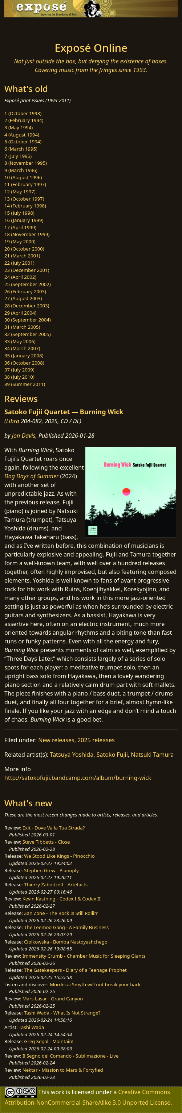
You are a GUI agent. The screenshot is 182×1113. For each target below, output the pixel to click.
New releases (56, 740)
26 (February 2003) (25, 291)
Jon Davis (24, 436)
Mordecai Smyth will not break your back (95, 984)
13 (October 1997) (24, 199)
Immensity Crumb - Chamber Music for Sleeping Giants (84, 956)
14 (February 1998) (25, 205)
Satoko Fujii (112, 755)
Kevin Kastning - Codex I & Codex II (62, 898)
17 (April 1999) (20, 227)
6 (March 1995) (20, 149)
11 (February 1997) (25, 184)
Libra (12, 421)
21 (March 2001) (22, 255)
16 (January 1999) (23, 220)
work (57, 1092)
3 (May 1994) (18, 127)
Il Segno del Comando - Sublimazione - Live (71, 1056)
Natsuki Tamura (152, 755)
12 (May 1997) (20, 191)
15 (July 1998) (19, 213)
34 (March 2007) (22, 348)
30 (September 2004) (27, 319)
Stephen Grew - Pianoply (51, 870)
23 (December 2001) (26, 270)
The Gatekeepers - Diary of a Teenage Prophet (75, 970)
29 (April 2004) (20, 313)
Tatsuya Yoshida (72, 755)
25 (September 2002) (27, 284)
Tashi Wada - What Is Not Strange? (62, 1012)
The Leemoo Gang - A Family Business (66, 927)
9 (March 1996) (20, 170)
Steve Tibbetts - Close (46, 842)
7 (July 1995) (18, 156)
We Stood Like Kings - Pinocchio (59, 856)
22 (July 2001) (19, 263)
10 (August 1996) (23, 177)
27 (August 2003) (23, 298)
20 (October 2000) (24, 248)
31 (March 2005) (22, 327)
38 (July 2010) (19, 377)
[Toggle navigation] (23, 27)
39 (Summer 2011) (24, 384)
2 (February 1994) (23, 120)
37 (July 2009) (19, 369)
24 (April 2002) (20, 277)
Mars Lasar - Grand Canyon (53, 998)
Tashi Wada (31, 1027)
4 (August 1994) (21, 134)
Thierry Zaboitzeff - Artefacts (56, 884)
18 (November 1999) (27, 234)
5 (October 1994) (22, 141)
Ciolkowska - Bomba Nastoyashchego (65, 941)
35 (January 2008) (23, 355)
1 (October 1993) (22, 113)
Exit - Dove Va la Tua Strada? (54, 827)
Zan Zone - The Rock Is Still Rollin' (61, 913)
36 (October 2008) (24, 363)
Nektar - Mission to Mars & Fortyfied (63, 1070)
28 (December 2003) (26, 305)
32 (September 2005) (27, 334)
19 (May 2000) (20, 241)
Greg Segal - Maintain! (48, 1041)
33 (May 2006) (20, 341)
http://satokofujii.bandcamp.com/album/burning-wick (77, 778)
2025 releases (96, 740)
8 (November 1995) (25, 163)
